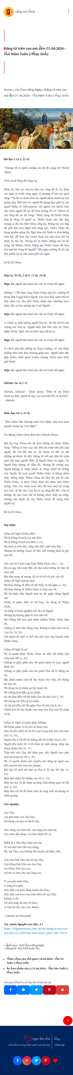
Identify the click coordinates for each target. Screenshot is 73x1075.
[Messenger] (23, 990)
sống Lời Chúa (25, 11)
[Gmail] (62, 990)
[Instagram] (27, 1060)
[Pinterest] (49, 990)
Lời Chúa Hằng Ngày (32, 945)
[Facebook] (10, 990)
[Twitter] (36, 990)
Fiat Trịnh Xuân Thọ (29, 948)
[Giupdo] (55, 1060)
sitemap (59, 1044)
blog (57, 1039)
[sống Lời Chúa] (9, 11)
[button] (67, 1020)
